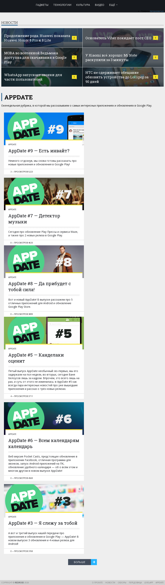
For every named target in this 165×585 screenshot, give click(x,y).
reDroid (19, 582)
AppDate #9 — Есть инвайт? (38, 151)
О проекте (97, 582)
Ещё (112, 5)
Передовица (135, 582)
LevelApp (148, 582)
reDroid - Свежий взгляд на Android (16, 5)
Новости (110, 582)
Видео (99, 5)
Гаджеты (42, 5)
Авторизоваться (157, 11)
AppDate (12, 144)
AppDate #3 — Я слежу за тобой (42, 523)
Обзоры (122, 582)
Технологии (62, 5)
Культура (83, 5)
